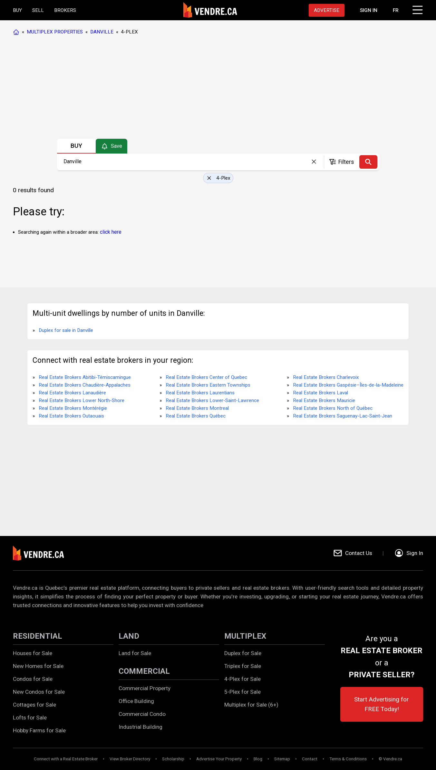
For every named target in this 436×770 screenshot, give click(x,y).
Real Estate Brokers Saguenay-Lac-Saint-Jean (342, 416)
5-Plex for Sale (242, 692)
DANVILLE (101, 32)
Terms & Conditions (348, 758)
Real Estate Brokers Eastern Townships (208, 385)
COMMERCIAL (144, 671)
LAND (129, 636)
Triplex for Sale (242, 666)
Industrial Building (140, 727)
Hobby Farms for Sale (39, 730)
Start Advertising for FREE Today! (381, 704)
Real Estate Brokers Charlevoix (326, 377)
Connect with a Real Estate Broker (66, 758)
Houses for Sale (32, 653)
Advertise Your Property (219, 758)
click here (110, 232)
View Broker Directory (130, 758)
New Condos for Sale (39, 692)
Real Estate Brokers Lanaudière (72, 393)
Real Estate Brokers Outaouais (71, 416)
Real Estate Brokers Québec (196, 416)
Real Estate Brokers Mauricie (324, 400)
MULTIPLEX (245, 636)
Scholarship (173, 758)
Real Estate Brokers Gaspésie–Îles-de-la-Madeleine (348, 385)
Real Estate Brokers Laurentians (200, 393)
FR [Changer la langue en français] (396, 10)
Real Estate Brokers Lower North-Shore (81, 400)
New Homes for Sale (38, 666)
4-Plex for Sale (242, 679)
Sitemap (282, 758)
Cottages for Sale (34, 704)
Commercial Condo (142, 714)
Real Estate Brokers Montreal (197, 408)
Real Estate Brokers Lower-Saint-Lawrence (212, 400)
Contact (309, 758)
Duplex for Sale (242, 653)
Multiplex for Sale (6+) (251, 704)
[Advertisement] (217, 88)
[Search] (368, 162)
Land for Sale (135, 653)
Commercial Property (144, 688)
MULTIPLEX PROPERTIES (55, 32)
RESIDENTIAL (37, 636)
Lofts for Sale (30, 717)
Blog (258, 758)
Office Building (136, 701)
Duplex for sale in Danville (66, 330)
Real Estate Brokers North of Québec (333, 408)
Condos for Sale (33, 679)
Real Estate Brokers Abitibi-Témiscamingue (85, 377)
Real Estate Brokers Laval (320, 393)
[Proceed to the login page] (368, 10)
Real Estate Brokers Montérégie (73, 408)
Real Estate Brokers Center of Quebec (206, 377)
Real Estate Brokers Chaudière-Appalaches (85, 385)
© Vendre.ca (390, 758)
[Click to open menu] (416, 9)
